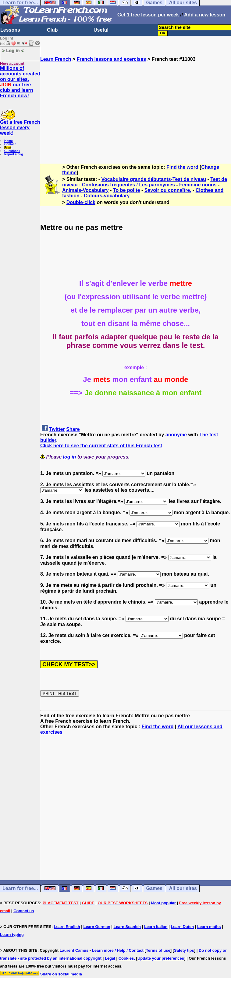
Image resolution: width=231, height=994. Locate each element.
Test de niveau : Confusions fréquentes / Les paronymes (144, 182)
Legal (110, 958)
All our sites (183, 888)
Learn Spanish (127, 926)
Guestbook (12, 151)
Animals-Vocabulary (85, 190)
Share (73, 429)
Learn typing (12, 934)
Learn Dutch (182, 926)
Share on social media (61, 974)
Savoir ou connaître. (167, 190)
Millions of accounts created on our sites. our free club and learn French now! (20, 82)
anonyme (176, 434)
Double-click (80, 202)
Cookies (126, 958)
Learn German (96, 926)
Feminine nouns (198, 184)
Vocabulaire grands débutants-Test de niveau (153, 179)
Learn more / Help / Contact (118, 950)
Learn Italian (156, 926)
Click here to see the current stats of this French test (101, 445)
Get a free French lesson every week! (20, 127)
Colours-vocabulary (107, 195)
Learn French (55, 59)
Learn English (67, 926)
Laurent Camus (74, 950)
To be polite (126, 190)
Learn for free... (20, 888)
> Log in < (13, 50)
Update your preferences (160, 958)
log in (69, 456)
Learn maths (209, 926)
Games (154, 888)
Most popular (163, 903)
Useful (101, 30)
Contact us (23, 911)
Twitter (57, 429)
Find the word (182, 167)
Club (52, 30)
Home (8, 141)
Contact (10, 144)
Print (7, 147)
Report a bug (13, 154)
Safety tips (184, 950)
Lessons (10, 30)
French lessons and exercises (111, 59)
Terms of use (158, 950)
